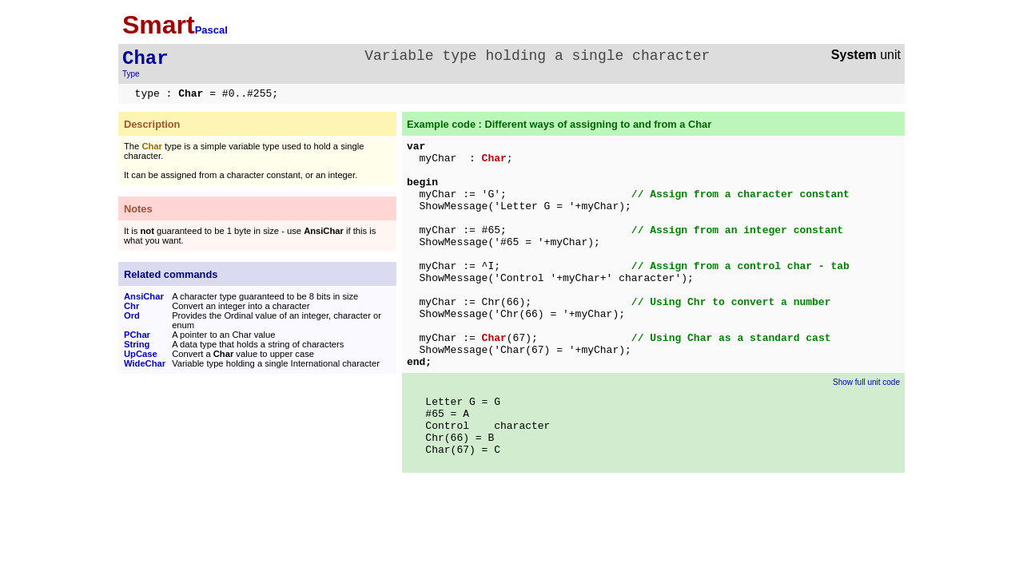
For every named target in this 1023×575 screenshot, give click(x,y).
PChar (137, 334)
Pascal (211, 30)
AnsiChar (144, 296)
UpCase (140, 354)
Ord (132, 315)
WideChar (144, 363)
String (136, 344)
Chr (131, 306)
